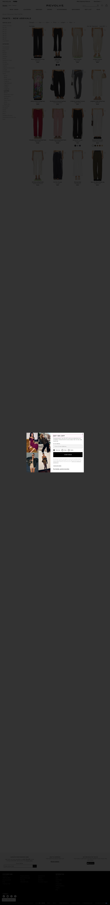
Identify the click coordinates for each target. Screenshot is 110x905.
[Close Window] (82, 434)
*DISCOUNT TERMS (57, 465)
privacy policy (56, 461)
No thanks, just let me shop (61, 469)
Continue (68, 454)
